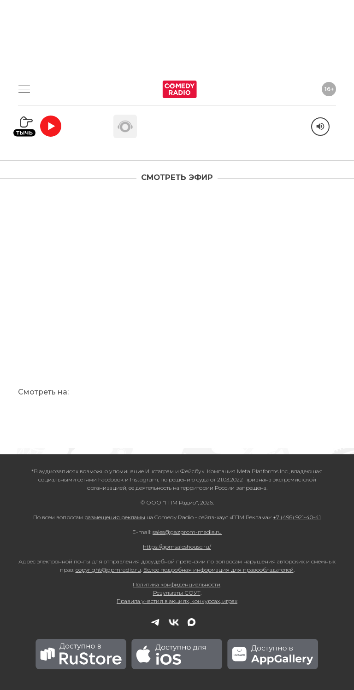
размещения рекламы (114, 517)
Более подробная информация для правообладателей (218, 569)
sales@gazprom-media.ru (187, 531)
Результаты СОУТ (177, 592)
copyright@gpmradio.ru (108, 569)
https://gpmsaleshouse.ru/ (177, 546)
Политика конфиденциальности (176, 584)
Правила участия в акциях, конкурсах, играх (177, 600)
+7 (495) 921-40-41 (297, 517)
